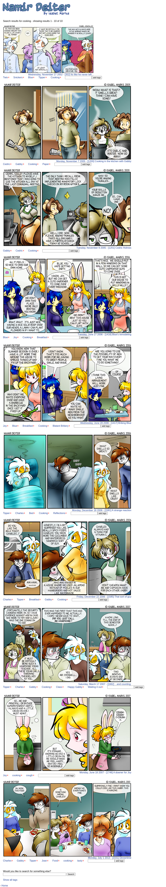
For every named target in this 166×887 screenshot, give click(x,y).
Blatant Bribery (61, 426)
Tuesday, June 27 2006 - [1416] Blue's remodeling (67, 333)
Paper (45, 164)
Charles (19, 513)
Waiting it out (95, 687)
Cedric (6, 164)
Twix (5, 77)
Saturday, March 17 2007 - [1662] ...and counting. (67, 683)
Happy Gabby (75, 687)
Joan (44, 860)
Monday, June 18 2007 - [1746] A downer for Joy (67, 771)
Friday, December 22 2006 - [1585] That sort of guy (67, 595)
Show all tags (10, 880)
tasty (79, 860)
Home (5, 885)
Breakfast (42, 337)
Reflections (59, 513)
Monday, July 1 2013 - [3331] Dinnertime (67, 856)
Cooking (55, 77)
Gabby (19, 164)
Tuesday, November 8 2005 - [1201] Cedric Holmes (67, 246)
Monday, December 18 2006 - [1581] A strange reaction (67, 509)
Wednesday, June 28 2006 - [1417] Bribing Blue (67, 422)
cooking (16, 775)
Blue (30, 77)
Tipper (41, 77)
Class (59, 687)
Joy (15, 337)
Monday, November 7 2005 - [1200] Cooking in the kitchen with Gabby (67, 160)
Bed (31, 513)
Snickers (17, 77)
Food (55, 860)
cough (29, 775)
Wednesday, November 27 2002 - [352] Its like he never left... (48, 73)
